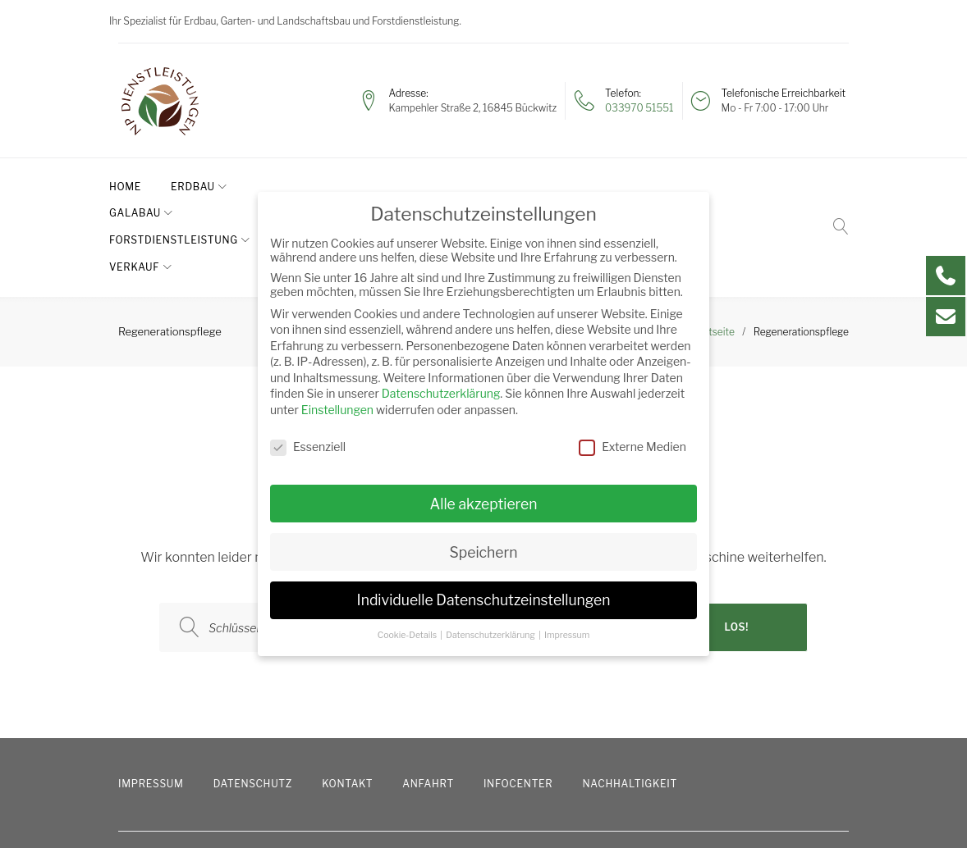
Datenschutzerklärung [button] (491, 635)
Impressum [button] (566, 635)
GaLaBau (292, 186)
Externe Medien (632, 447)
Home (134, 186)
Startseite (712, 251)
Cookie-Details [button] (408, 635)
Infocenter (518, 703)
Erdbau (202, 186)
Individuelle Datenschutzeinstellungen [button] (484, 600)
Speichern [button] (484, 552)
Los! (735, 546)
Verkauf (555, 186)
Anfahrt (428, 703)
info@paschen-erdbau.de (661, 813)
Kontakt (347, 703)
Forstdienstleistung (424, 186)
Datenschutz (253, 703)
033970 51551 (639, 108)
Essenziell (308, 447)
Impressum (151, 703)
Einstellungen (337, 410)
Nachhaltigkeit (629, 703)
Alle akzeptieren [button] (483, 504)
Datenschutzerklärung (441, 393)
